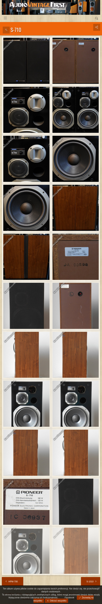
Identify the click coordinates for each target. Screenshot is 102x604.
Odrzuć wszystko (57, 600)
